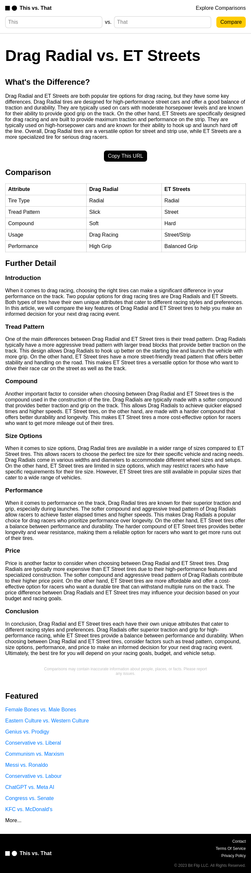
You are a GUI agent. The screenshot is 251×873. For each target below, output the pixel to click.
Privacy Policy (233, 855)
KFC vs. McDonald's (28, 809)
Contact (239, 841)
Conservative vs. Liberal (33, 743)
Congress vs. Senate (29, 798)
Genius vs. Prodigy (27, 732)
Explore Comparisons (221, 8)
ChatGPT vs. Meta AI (29, 787)
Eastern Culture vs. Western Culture (47, 720)
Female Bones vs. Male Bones (40, 709)
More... (13, 820)
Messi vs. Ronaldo (26, 765)
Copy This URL (125, 156)
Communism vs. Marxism (34, 754)
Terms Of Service (231, 848)
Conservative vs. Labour (33, 776)
